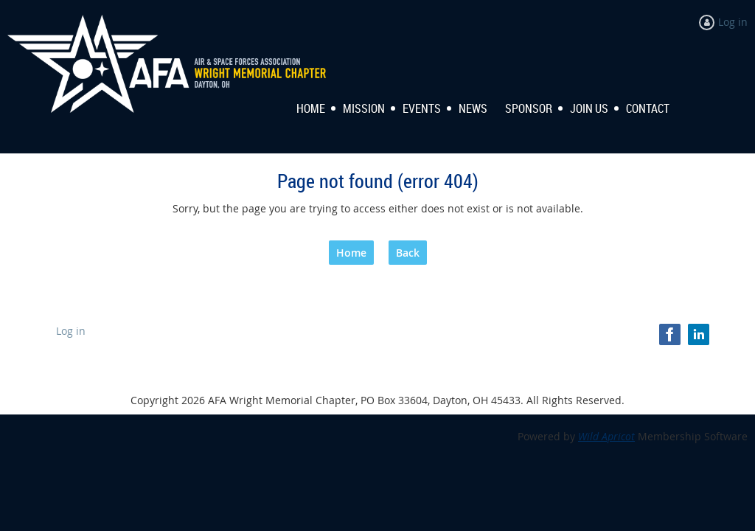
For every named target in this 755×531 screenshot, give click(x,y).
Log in (733, 22)
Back (408, 253)
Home (351, 253)
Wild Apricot (606, 436)
